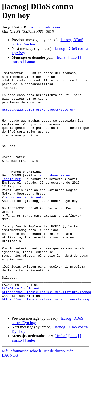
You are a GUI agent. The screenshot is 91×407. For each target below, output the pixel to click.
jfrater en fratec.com (44, 27)
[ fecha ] (60, 57)
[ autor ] (31, 62)
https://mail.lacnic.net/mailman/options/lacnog (45, 345)
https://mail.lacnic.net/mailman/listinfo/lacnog (46, 336)
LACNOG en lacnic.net (21, 332)
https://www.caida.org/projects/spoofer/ (39, 117)
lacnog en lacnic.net (23, 222)
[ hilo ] (73, 57)
